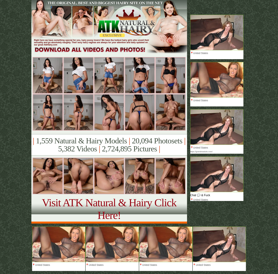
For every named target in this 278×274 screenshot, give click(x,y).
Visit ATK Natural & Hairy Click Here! (109, 209)
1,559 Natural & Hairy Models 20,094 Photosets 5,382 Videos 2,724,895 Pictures (109, 145)
